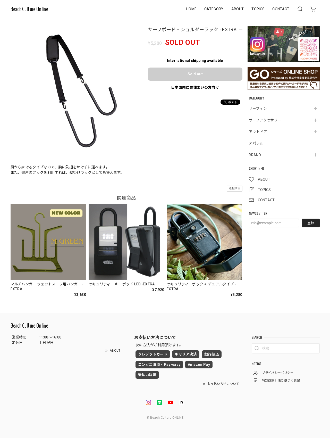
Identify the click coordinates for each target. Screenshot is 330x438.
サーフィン (258, 108)
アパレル (256, 143)
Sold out (195, 74)
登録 (310, 223)
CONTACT (280, 9)
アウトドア (258, 132)
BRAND (255, 155)
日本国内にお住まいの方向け (195, 87)
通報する (234, 188)
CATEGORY (214, 9)
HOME (191, 9)
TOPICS (258, 9)
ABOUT (237, 9)
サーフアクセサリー (265, 120)
